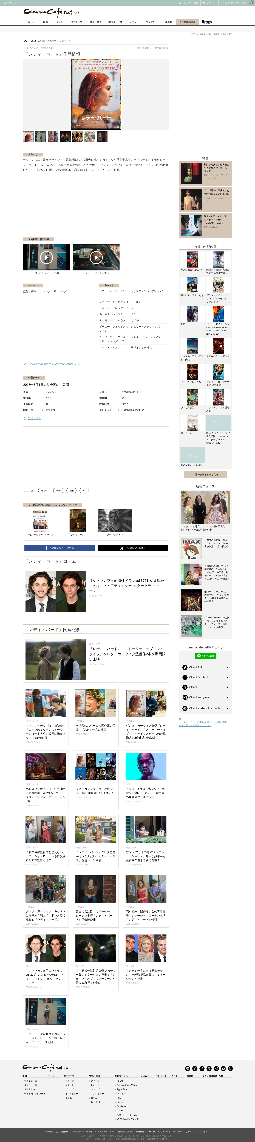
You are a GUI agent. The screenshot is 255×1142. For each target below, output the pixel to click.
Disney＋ (121, 1093)
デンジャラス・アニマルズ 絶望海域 (217, 384)
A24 (85, 490)
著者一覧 (49, 1131)
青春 (72, 490)
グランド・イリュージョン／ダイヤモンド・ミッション (217, 298)
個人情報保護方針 (125, 1131)
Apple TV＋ (122, 1089)
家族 (59, 490)
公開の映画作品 (152, 48)
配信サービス (115, 22)
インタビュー (71, 1093)
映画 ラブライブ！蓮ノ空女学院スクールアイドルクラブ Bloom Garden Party (218, 438)
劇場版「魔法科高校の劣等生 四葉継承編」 (217, 271)
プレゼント (151, 22)
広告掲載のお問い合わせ (81, 1131)
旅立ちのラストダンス (217, 356)
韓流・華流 (95, 22)
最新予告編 (29, 1089)
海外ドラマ (76, 22)
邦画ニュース (30, 1081)
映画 (45, 22)
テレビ (59, 22)
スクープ (69, 1081)
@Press (189, 1131)
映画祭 (168, 22)
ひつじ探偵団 (187, 407)
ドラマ (45, 490)
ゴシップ (69, 1089)
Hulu (119, 1098)
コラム (68, 1098)
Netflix (120, 1102)
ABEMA (120, 1081)
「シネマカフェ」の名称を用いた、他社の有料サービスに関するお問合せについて (205, 724)
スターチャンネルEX (127, 1115)
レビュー (134, 22)
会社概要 (140, 1131)
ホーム (30, 22)
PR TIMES (178, 1131)
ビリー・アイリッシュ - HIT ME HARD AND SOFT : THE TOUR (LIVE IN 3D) (217, 329)
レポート (69, 1085)
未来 (182, 324)
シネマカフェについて (105, 1131)
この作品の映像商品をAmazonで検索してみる (54, 363)
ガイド (174, 1076)
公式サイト (34, 418)
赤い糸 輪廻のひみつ (191, 269)
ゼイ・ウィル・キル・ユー (191, 384)
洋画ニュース (30, 1085)
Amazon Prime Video (127, 1085)
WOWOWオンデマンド (128, 1119)
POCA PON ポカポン (191, 465)
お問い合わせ (62, 1131)
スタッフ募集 (201, 1131)
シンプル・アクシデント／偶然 (191, 358)
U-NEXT (121, 1110)
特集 (221, 1076)
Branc (207, 22)
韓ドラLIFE (96, 1102)
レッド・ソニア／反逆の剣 (217, 409)
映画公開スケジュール (35, 1093)
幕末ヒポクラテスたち (191, 295)
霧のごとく (186, 433)
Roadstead (122, 1106)
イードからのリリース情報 (158, 1131)
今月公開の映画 (187, 22)
